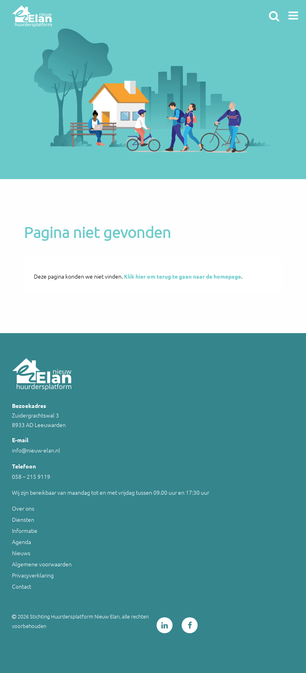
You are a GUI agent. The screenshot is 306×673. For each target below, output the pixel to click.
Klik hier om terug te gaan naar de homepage (182, 276)
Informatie (24, 530)
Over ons (23, 508)
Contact (21, 586)
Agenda (21, 542)
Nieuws (21, 553)
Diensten (23, 519)
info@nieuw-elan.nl (36, 450)
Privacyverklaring (33, 575)
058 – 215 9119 (31, 476)
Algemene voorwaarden (42, 564)
